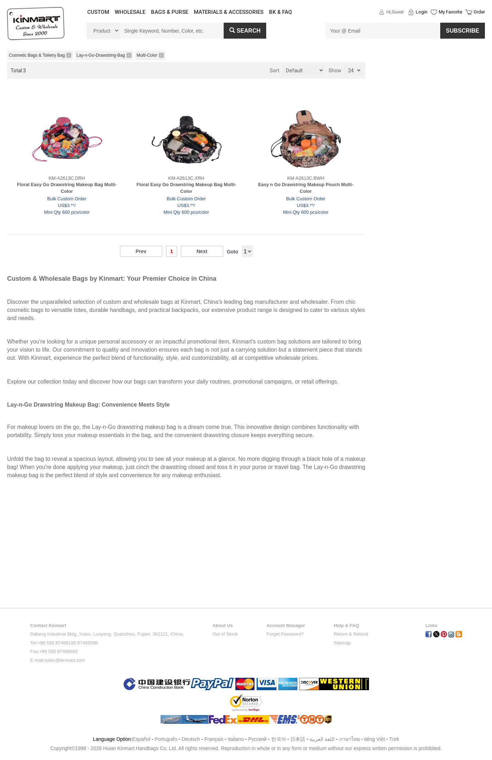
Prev (140, 251)
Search (245, 31)
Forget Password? (285, 634)
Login (421, 12)
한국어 (278, 739)
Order (479, 12)
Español (141, 739)
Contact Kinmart (48, 625)
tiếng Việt (374, 739)
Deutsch (191, 739)
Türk (394, 739)
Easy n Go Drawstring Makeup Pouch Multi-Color (305, 188)
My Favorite (450, 12)
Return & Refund (351, 634)
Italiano (236, 739)
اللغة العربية (322, 739)
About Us (222, 625)
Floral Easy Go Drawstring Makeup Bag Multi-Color (67, 188)
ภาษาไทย (349, 739)
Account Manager (286, 625)
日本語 (297, 739)
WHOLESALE (130, 12)
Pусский (257, 739)
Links (431, 625)
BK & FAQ (280, 12)
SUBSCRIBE (462, 31)
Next (201, 251)
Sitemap (342, 643)
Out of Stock (225, 634)
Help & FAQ (346, 625)
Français (213, 739)
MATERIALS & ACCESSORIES (228, 12)
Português (166, 739)
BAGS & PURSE (169, 12)
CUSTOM (98, 12)
